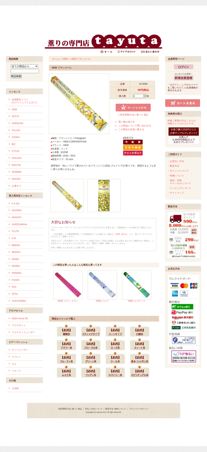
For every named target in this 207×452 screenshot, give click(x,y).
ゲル (14, 364)
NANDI (15, 259)
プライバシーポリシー (139, 409)
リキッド (16, 370)
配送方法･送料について (115, 409)
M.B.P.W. (16, 165)
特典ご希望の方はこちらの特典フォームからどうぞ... (182, 122)
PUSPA (16, 280)
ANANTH (16, 217)
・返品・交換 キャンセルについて (179, 182)
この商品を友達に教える (131, 129)
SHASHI (16, 179)
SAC (14, 287)
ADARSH (16, 210)
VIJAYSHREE (19, 301)
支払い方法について (94, 409)
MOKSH (16, 252)
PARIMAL (17, 273)
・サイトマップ (176, 192)
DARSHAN (17, 123)
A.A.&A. (16, 203)
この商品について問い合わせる (134, 125)
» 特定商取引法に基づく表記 (133, 114)
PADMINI (16, 172)
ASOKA (16, 137)
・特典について (176, 175)
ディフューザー (20, 350)
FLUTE (15, 231)
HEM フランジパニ (81, 59)
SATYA (15, 116)
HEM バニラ (102, 301)
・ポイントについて (178, 170)
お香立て (16, 186)
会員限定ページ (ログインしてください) (24, 101)
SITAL (15, 294)
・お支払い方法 (176, 161)
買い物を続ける (126, 121)
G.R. (14, 238)
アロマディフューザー (23, 332)
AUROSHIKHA (19, 224)
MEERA (16, 245)
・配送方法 (173, 166)
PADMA (16, 266)
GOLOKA (17, 158)
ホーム (55, 59)
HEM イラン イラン (68, 301)
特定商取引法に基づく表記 (70, 409)
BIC (14, 144)
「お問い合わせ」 (121, 234)
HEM (14, 109)
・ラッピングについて (179, 188)
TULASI (16, 130)
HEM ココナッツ (136, 301)
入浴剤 (15, 388)
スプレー (16, 357)
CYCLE (16, 151)
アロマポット (19, 325)
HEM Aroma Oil (20, 318)
